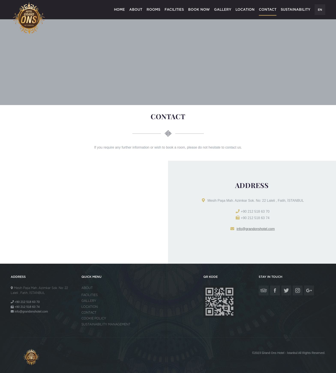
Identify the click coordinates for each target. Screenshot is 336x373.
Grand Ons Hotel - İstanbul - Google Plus (309, 290)
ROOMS (153, 10)
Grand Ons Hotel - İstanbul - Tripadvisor (263, 290)
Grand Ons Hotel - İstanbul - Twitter (286, 290)
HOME (119, 10)
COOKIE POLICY (93, 318)
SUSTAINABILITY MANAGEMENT (105, 324)
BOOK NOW (199, 10)
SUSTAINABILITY (295, 10)
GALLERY (222, 10)
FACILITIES (174, 10)
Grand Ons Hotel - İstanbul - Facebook (275, 290)
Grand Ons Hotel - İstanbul (29, 18)
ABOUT (135, 10)
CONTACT (267, 10)
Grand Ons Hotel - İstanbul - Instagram (298, 290)
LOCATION (245, 10)
